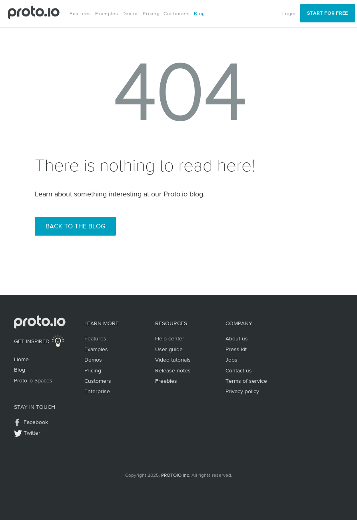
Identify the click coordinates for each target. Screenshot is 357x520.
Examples (106, 13)
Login (289, 13)
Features (80, 13)
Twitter (32, 433)
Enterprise (97, 391)
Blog (199, 13)
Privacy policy (242, 391)
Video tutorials (173, 359)
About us (236, 338)
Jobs (231, 359)
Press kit (236, 349)
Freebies (166, 381)
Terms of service (246, 381)
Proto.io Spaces (33, 380)
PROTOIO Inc (175, 475)
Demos (130, 13)
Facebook (36, 422)
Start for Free (327, 13)
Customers (177, 13)
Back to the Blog (76, 226)
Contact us (238, 370)
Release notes (173, 370)
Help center (169, 338)
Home (21, 359)
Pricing (151, 13)
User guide (169, 349)
